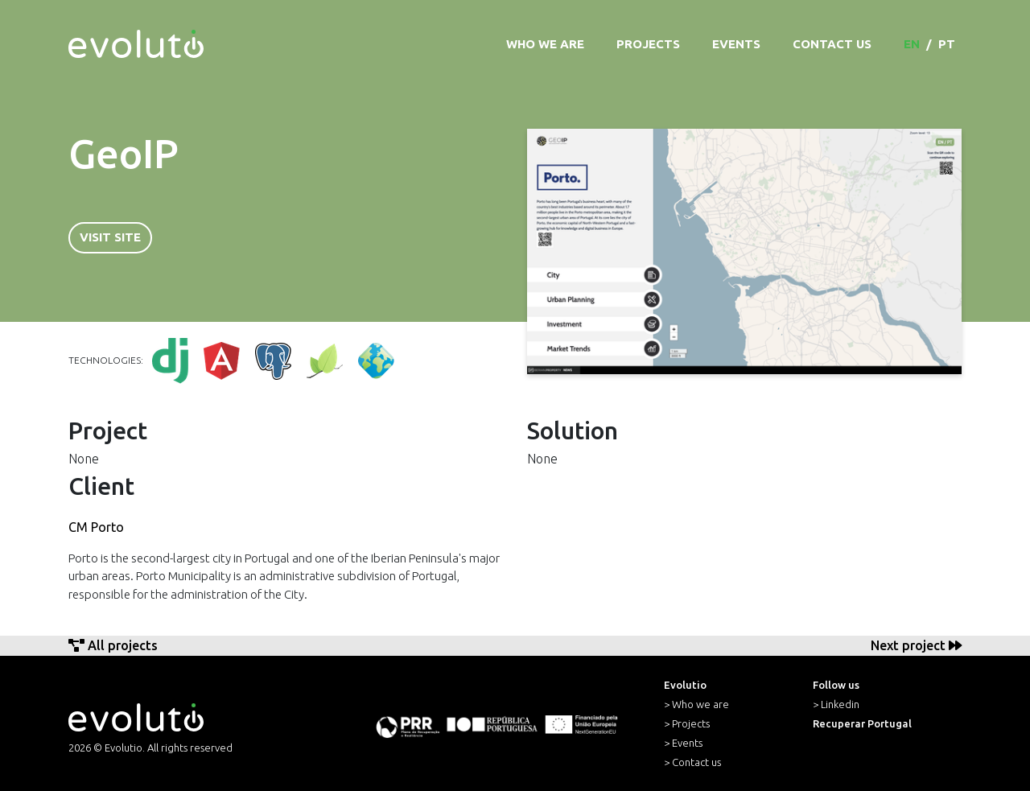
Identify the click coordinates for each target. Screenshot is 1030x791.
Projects (648, 44)
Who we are (545, 44)
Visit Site (110, 237)
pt (946, 44)
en (912, 44)
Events (736, 44)
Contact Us (832, 44)
